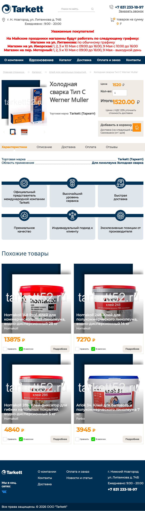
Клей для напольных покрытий (68, 72)
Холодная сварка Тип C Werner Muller (116, 72)
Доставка (84, 60)
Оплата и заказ (108, 60)
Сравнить (9, 349)
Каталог (65, 60)
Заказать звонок (131, 11)
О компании (13, 60)
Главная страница (14, 72)
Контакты (133, 60)
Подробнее (60, 348)
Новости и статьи (79, 478)
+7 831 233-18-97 (129, 7)
